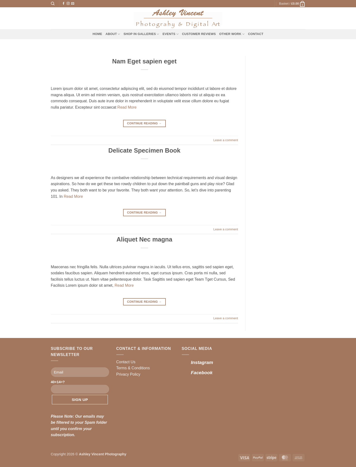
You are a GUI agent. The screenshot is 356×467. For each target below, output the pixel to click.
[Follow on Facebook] (63, 3)
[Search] (53, 3)
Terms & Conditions (133, 368)
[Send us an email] (72, 3)
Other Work (232, 34)
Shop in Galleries (141, 34)
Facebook (202, 372)
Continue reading (144, 123)
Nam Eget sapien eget (144, 61)
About (113, 34)
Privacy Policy (128, 374)
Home (97, 34)
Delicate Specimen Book (144, 150)
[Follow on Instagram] (68, 3)
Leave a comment (225, 140)
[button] (292, 3)
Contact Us (125, 362)
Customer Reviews (199, 34)
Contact (255, 34)
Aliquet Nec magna (144, 239)
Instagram (202, 362)
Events (171, 34)
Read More (126, 107)
